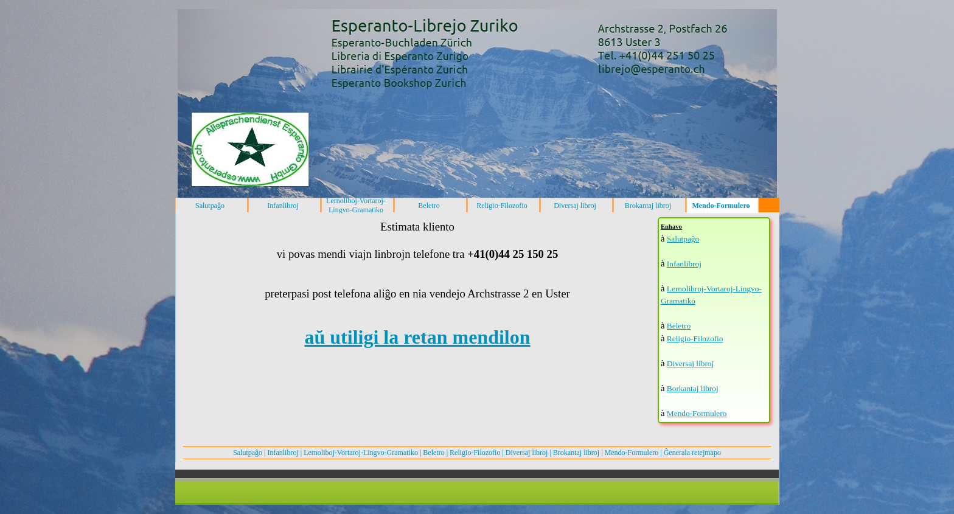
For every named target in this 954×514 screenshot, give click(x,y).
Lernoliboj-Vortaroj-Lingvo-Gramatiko (361, 452)
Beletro (679, 325)
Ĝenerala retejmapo (692, 452)
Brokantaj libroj (576, 452)
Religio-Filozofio (695, 338)
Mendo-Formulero (696, 413)
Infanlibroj (684, 263)
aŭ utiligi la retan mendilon (417, 337)
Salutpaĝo (683, 238)
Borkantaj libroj (693, 388)
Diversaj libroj (690, 363)
